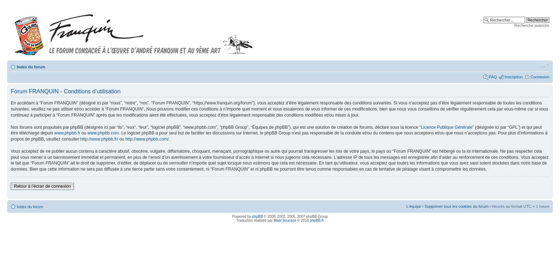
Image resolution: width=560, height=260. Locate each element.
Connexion (539, 77)
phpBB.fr (317, 220)
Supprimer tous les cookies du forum (457, 206)
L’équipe (413, 206)
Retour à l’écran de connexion (42, 186)
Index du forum (31, 67)
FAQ (493, 77)
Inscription (513, 77)
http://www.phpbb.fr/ (99, 139)
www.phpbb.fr (67, 133)
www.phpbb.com (103, 133)
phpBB (257, 217)
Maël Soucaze (285, 220)
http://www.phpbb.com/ (147, 139)
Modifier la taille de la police (544, 65)
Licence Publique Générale (446, 127)
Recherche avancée (531, 25)
